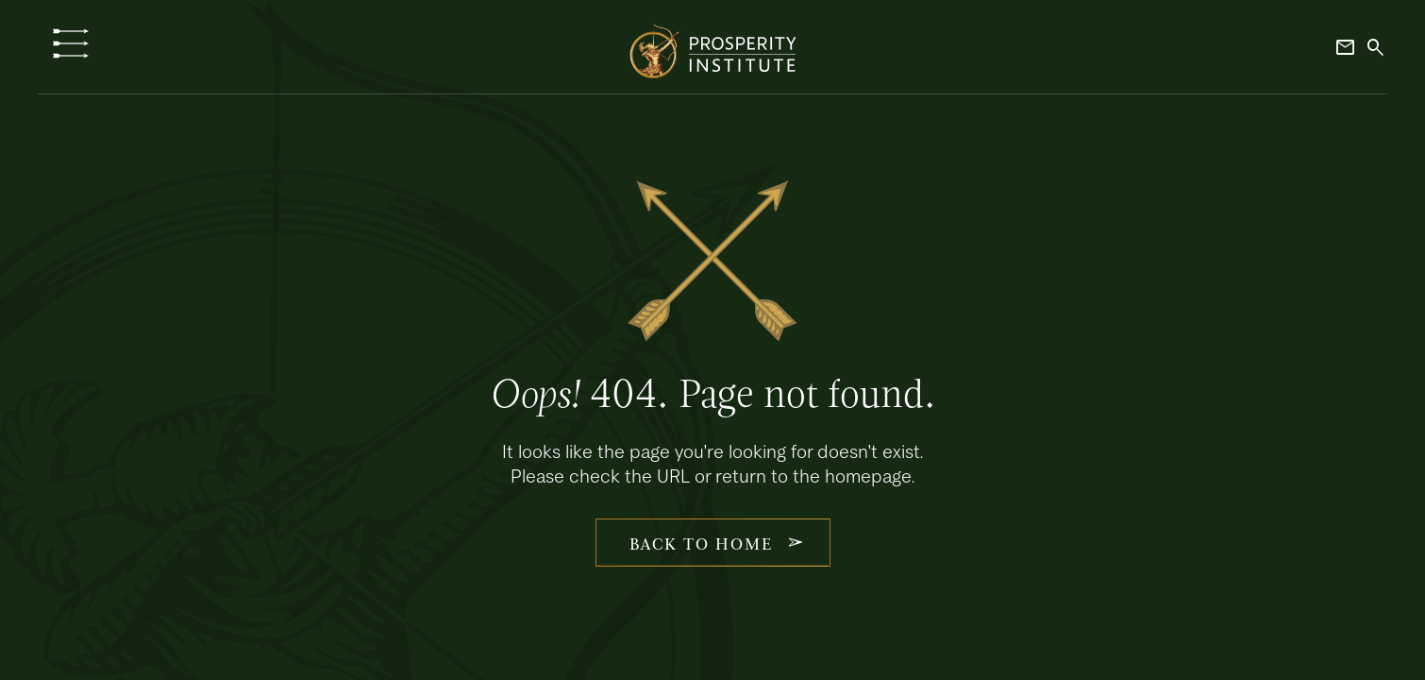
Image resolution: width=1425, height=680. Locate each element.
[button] (71, 43)
